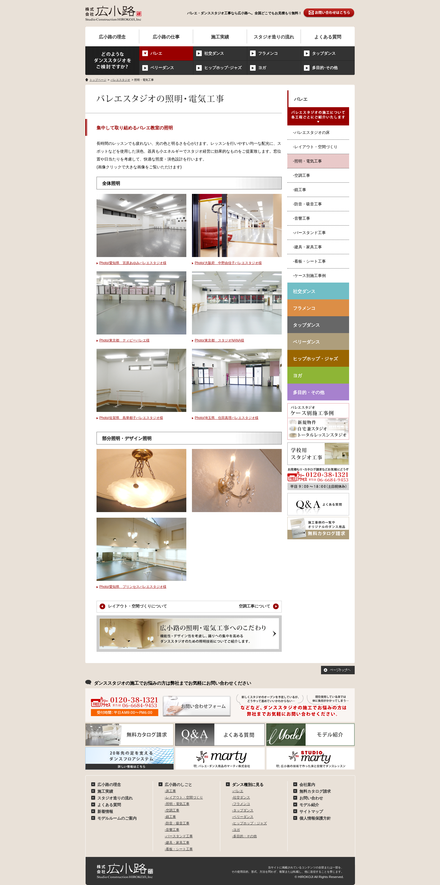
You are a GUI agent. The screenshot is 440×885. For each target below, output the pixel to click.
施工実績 (220, 37)
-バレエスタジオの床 (311, 132)
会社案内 (307, 784)
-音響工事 (301, 218)
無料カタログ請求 (315, 791)
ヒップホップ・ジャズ (315, 358)
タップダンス (324, 53)
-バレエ (237, 791)
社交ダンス (214, 53)
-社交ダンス (241, 797)
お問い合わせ (311, 798)
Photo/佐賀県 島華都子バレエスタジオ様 (131, 418)
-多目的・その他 (244, 836)
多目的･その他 (325, 67)
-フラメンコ (241, 804)
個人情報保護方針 (315, 818)
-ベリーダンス (242, 817)
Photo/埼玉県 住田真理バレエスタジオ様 (226, 418)
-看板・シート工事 (309, 261)
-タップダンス (242, 810)
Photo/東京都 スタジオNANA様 (219, 340)
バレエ (301, 99)
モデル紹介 (309, 805)
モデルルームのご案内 (117, 818)
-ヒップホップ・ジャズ (249, 823)
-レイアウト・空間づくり (315, 147)
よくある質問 (327, 37)
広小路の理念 (112, 37)
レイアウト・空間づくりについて (133, 606)
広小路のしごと (178, 784)
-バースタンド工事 (309, 232)
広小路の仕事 (166, 37)
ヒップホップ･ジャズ (223, 67)
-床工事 (170, 791)
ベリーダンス (162, 67)
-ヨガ (236, 830)
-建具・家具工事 (307, 247)
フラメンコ (268, 53)
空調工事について (259, 606)
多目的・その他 (308, 392)
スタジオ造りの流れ (274, 37)
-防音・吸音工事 (307, 204)
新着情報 (105, 811)
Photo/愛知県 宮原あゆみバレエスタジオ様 (132, 263)
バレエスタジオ (120, 79)
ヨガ (262, 67)
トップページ (98, 79)
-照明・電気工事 (177, 804)
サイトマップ (311, 811)
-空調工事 (301, 175)
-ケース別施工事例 (309, 275)
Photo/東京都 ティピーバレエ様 (124, 340)
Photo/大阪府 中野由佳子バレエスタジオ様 (228, 263)
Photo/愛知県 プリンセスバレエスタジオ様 (132, 587)
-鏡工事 (299, 189)
